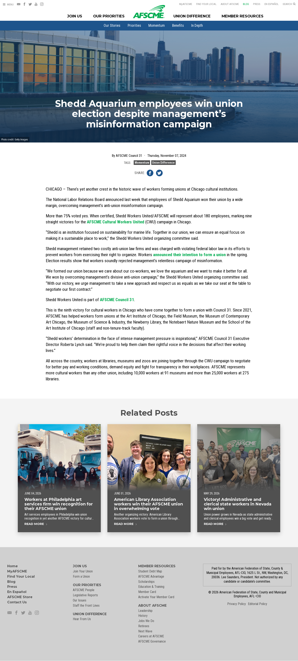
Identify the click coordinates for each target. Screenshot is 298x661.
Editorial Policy (257, 604)
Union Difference (163, 162)
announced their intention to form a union (189, 254)
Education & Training (151, 587)
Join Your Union (83, 571)
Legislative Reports (85, 595)
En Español (269, 4)
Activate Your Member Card (156, 597)
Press (254, 4)
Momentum (156, 25)
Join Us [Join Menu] (74, 16)
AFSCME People (83, 590)
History (143, 616)
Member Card (147, 592)
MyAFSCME (17, 571)
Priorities (134, 25)
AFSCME (183, 4)
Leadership (145, 611)
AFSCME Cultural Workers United (115, 221)
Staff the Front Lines (86, 605)
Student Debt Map (150, 571)
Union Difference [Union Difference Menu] (192, 16)
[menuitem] (112, 25)
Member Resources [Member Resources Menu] (242, 16)
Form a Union (81, 576)
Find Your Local (203, 4)
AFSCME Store (19, 597)
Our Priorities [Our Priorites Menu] (109, 16)
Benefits (178, 25)
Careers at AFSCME (151, 636)
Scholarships (146, 582)
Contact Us (17, 602)
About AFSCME (227, 4)
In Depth (197, 25)
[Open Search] (289, 4)
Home (12, 566)
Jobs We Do (146, 621)
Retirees (143, 626)
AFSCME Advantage (151, 576)
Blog (243, 4)
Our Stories (112, 25)
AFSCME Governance (152, 641)
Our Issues (79, 600)
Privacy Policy (236, 604)
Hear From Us (82, 619)
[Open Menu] (8, 4)
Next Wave (145, 631)
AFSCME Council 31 (117, 299)
